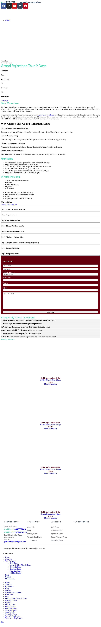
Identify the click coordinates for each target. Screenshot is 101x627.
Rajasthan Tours (15, 572)
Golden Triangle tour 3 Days (50, 517)
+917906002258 (19, 535)
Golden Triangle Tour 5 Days (50, 472)
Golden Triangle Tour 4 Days (50, 383)
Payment (8, 606)
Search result (9, 615)
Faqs (7, 600)
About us (8, 562)
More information (50, 387)
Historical (4, 101)
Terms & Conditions (12, 619)
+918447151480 (18, 532)
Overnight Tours (15, 570)
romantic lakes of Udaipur (45, 115)
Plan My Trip (10, 582)
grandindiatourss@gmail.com (15, 545)
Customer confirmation (13, 596)
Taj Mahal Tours (15, 576)
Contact (8, 580)
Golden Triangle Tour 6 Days (50, 428)
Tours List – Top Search (13, 621)
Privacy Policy (10, 609)
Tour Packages (10, 564)
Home (7, 560)
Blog (7, 578)
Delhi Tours (14, 566)
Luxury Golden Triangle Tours (20, 568)
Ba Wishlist (9, 590)
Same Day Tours (15, 574)
